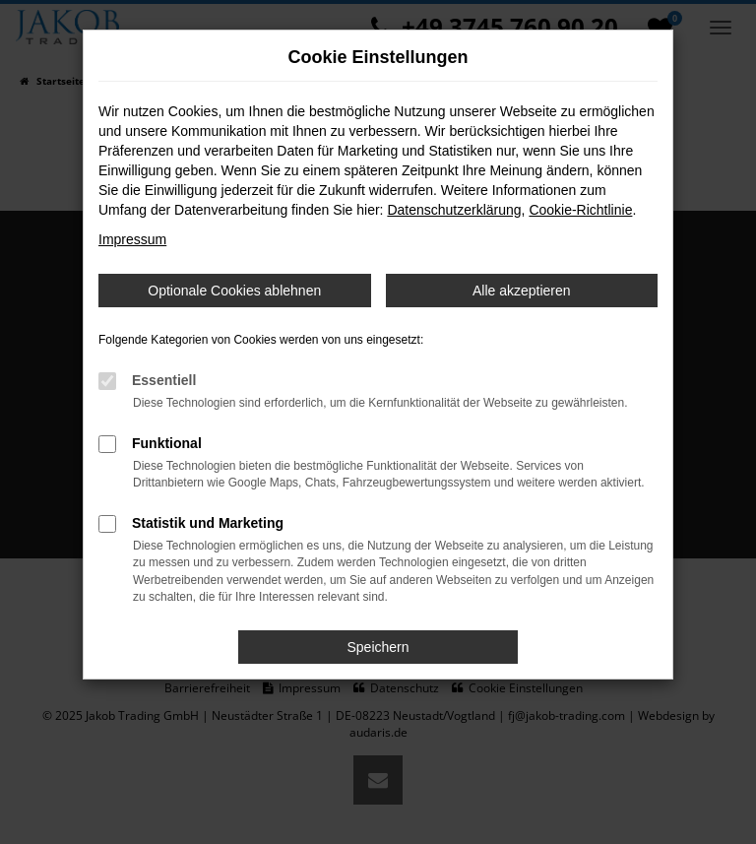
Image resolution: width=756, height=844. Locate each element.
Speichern (377, 647)
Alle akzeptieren (521, 290)
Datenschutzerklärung (454, 210)
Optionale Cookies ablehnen (234, 290)
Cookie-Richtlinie (580, 210)
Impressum (132, 239)
